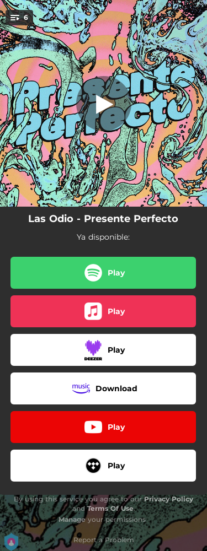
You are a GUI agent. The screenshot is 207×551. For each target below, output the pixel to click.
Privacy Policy (168, 499)
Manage (72, 519)
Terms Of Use (110, 508)
